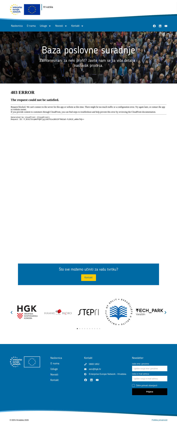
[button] (11, 312)
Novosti (61, 26)
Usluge (45, 26)
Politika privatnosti (159, 420)
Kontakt (77, 26)
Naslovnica (17, 26)
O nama (31, 26)
